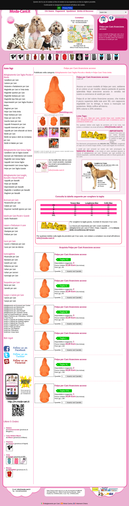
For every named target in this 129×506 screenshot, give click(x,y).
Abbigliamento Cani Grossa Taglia (17, 150)
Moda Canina (66, 503)
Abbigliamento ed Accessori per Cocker (17, 305)
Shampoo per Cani (11, 231)
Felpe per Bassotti (11, 184)
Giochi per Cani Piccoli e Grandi (16, 216)
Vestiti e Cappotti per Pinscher (14, 323)
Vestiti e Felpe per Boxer (12, 327)
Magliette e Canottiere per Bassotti (17, 190)
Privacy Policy (67, 8)
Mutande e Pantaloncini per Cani (16, 86)
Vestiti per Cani (9, 134)
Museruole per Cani (11, 256)
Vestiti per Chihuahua (11, 330)
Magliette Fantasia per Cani (14, 96)
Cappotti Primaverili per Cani (15, 124)
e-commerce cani (116, 120)
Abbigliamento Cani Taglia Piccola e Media (73, 72)
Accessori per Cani (11, 200)
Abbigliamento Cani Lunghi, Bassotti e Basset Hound (15, 176)
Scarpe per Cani (10, 301)
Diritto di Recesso (85, 11)
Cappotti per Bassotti (12, 180)
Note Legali (8, 338)
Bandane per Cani (11, 260)
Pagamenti (60, 11)
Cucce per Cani (10, 241)
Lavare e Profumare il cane (15, 225)
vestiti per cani (103, 120)
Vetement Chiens (81, 503)
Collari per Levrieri (11, 272)
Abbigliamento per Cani (50, 503)
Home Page (8, 68)
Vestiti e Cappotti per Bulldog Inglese (16, 321)
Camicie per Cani (10, 83)
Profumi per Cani (10, 234)
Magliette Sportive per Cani (14, 93)
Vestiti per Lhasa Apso (11, 332)
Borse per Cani (9, 285)
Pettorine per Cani (11, 266)
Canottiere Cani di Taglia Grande (16, 152)
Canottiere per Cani (11, 80)
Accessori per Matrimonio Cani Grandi (18, 156)
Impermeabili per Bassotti (14, 187)
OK (59, 8)
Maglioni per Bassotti (12, 193)
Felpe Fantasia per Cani (13, 115)
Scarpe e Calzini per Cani (14, 295)
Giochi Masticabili (10, 218)
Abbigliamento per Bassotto (13, 309)
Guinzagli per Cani (11, 275)
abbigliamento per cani (89, 120)
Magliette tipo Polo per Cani (14, 99)
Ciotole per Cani (10, 206)
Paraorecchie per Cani (12, 203)
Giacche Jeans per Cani (12, 121)
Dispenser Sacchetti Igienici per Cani (17, 209)
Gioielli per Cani (10, 263)
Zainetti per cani (10, 288)
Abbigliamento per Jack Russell (14, 311)
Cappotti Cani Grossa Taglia (14, 162)
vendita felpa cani (107, 118)
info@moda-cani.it (81, 21)
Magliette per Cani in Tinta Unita (16, 89)
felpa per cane (93, 118)
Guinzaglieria (9, 254)
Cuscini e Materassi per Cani (14, 244)
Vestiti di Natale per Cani (13, 143)
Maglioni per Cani (11, 108)
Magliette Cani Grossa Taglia (14, 159)
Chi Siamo (49, 11)
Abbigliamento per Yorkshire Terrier (16, 312)
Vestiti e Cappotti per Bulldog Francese (17, 320)
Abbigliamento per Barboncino (14, 307)
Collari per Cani (10, 269)
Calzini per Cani (10, 298)
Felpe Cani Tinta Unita (12, 111)
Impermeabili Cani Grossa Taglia (16, 165)
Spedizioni (71, 11)
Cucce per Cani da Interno (13, 247)
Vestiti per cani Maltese (11, 328)
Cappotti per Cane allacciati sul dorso (18, 130)
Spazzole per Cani (11, 228)
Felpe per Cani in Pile (12, 118)
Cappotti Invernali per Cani (14, 127)
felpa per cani (82, 118)
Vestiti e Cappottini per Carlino (14, 325)
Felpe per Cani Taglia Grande (15, 168)
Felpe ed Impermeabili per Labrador (16, 314)
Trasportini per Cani (12, 282)
